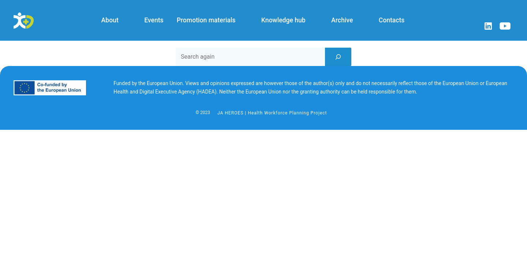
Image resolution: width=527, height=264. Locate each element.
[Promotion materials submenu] (242, 20)
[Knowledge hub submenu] (312, 20)
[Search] (338, 57)
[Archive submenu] (360, 20)
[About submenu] (125, 20)
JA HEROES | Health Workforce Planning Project (272, 112)
